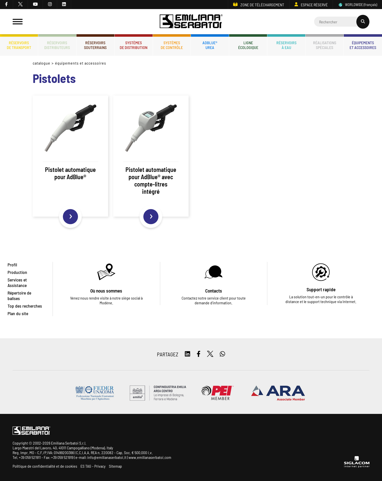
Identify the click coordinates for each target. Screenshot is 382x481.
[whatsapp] (222, 354)
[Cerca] (341, 22)
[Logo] (191, 22)
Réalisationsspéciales (324, 45)
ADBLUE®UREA (209, 45)
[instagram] (50, 4)
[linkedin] (64, 4)
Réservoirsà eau (286, 45)
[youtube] (35, 4)
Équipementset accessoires (363, 45)
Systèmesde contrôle (172, 45)
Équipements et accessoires (80, 63)
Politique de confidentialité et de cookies (45, 466)
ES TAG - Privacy (93, 466)
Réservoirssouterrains (95, 45)
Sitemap (115, 466)
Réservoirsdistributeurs (57, 45)
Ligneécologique (248, 45)
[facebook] (6, 4)
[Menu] (18, 21)
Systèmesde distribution (133, 45)
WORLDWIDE (357, 5)
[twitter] (20, 4)
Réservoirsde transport (19, 45)
